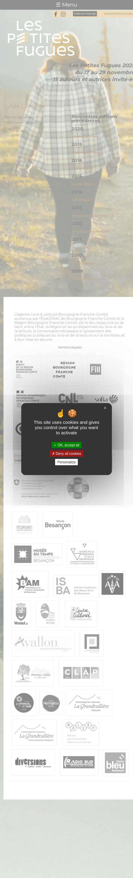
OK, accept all (66, 445)
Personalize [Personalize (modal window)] (66, 462)
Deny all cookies (66, 453)
